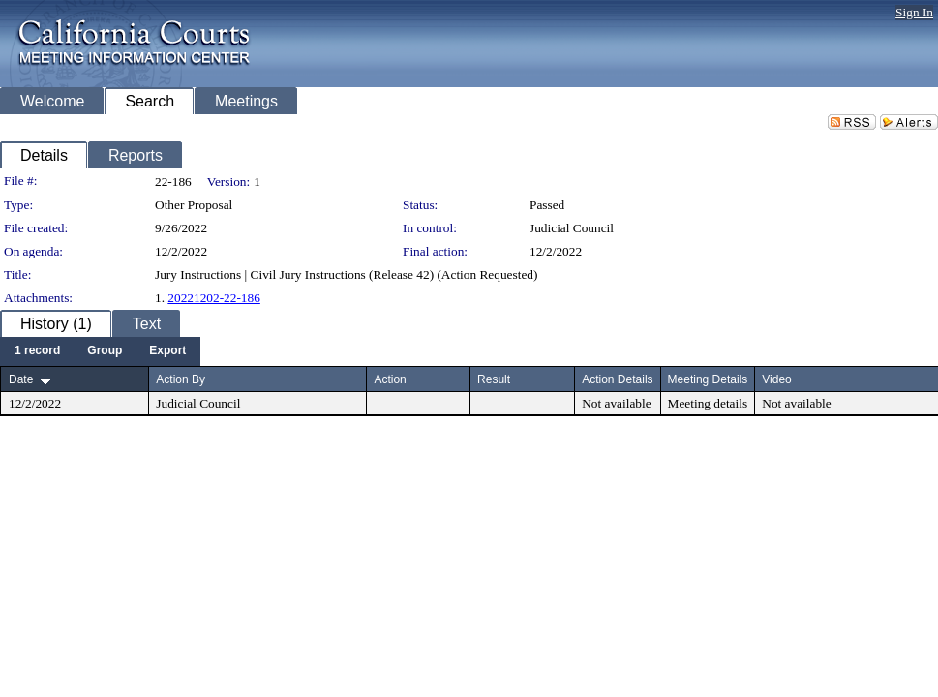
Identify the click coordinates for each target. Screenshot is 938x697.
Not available (616, 403)
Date (21, 379)
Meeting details (708, 403)
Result (493, 379)
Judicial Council (572, 228)
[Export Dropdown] (167, 351)
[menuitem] (37, 351)
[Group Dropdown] (105, 351)
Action (390, 379)
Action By (180, 379)
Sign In (914, 12)
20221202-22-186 (213, 297)
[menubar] (100, 351)
